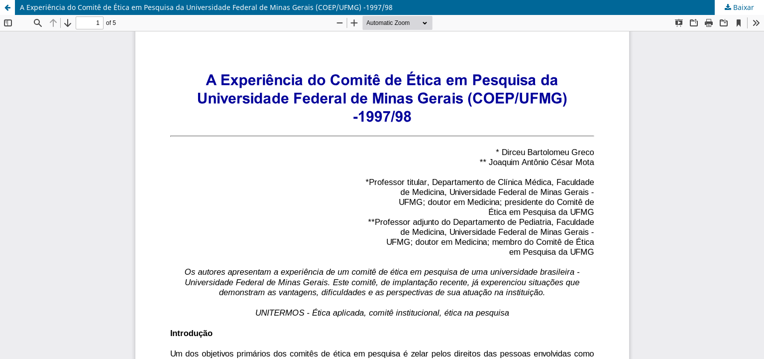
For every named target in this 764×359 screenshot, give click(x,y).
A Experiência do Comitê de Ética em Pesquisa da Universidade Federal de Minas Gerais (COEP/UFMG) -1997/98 (206, 7)
